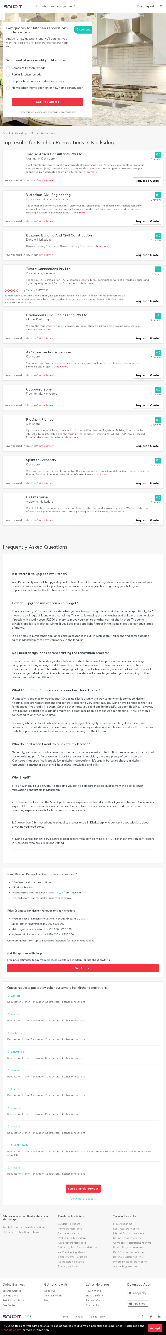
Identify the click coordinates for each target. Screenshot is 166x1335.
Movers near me (122, 1223)
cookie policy (12, 1330)
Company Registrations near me (132, 1242)
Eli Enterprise (37, 497)
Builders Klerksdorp (69, 1223)
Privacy (79, 1316)
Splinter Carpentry (41, 460)
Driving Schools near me (127, 1238)
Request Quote (95, 1300)
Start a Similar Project (83, 1188)
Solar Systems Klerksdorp (73, 1256)
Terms (64, 1316)
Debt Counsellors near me (128, 1252)
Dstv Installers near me (126, 1228)
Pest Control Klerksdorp (72, 1238)
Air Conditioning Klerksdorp (74, 1252)
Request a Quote (147, 180)
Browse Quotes (12, 1290)
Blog (46, 1300)
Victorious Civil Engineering (48, 195)
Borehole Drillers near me (128, 1256)
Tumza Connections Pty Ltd (48, 269)
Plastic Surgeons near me (128, 1247)
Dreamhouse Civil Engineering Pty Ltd (56, 315)
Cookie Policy (97, 1316)
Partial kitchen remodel (27, 74)
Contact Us (92, 1305)
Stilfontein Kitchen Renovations (21, 1232)
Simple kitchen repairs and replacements (38, 81)
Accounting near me (125, 1266)
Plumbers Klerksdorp (70, 1228)
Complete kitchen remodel (29, 68)
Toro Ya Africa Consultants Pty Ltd (54, 154)
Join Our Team (53, 1295)
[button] (161, 6)
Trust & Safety (94, 1295)
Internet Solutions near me (128, 1233)
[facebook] (142, 1317)
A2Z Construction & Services (49, 352)
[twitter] (151, 1317)
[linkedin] (159, 1317)
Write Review (46, 180)
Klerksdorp (21, 133)
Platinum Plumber (40, 419)
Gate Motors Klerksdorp (72, 1242)
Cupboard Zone (39, 389)
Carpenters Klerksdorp (71, 1261)
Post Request (145, 6)
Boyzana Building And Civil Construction (59, 235)
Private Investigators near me (130, 1261)
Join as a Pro (10, 1295)
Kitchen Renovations (43, 133)
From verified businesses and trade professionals (47, 112)
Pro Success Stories (14, 1300)
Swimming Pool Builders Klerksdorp (78, 1247)
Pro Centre (9, 1305)
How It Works (93, 1290)
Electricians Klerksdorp (71, 1233)
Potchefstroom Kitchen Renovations (24, 1227)
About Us (49, 1290)
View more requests (83, 1198)
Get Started (83, 968)
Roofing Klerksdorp (69, 1266)
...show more (89, 171)
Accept (155, 1328)
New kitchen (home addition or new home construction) (48, 87)
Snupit (6, 133)
